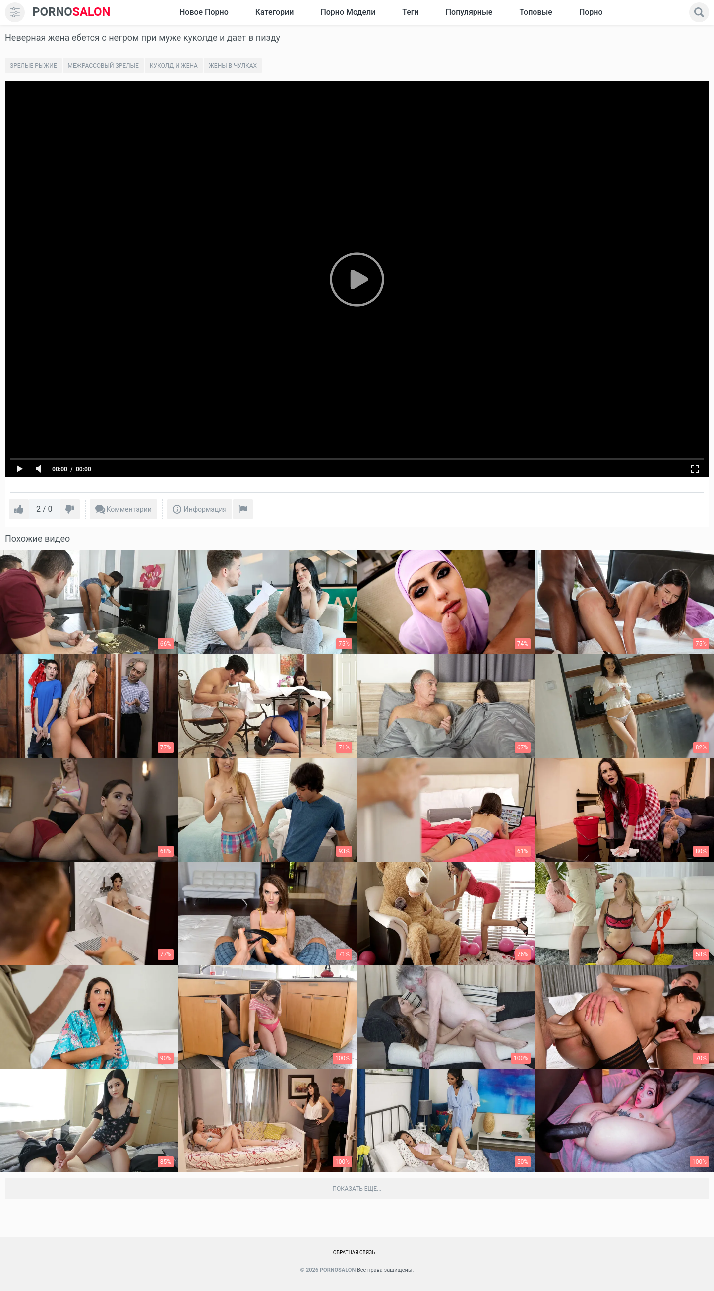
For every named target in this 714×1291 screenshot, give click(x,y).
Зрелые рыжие (33, 65)
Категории (274, 12)
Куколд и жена (174, 65)
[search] (699, 12)
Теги (410, 12)
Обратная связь (354, 1252)
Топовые (535, 12)
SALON (71, 12)
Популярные (469, 12)
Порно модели (347, 12)
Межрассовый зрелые (103, 65)
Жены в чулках (233, 65)
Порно (591, 12)
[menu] (15, 12)
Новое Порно (204, 12)
